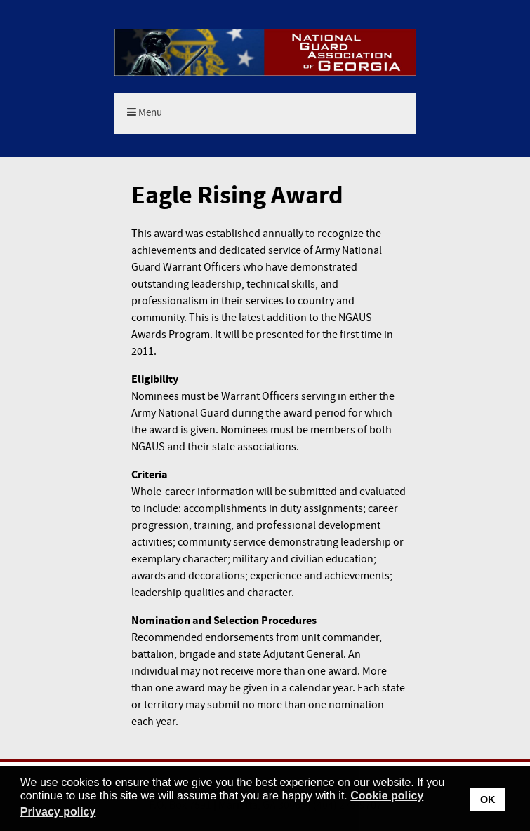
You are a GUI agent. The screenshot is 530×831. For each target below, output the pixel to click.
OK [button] (488, 799)
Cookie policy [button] (386, 796)
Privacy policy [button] (58, 812)
